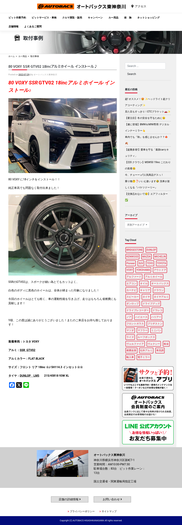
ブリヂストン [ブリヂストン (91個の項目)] (155, 323)
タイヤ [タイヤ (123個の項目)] (146, 296)
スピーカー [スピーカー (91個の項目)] (132, 296)
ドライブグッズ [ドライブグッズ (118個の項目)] (151, 303)
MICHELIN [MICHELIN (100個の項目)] (160, 256)
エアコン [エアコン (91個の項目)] (131, 283)
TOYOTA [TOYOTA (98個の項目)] (161, 263)
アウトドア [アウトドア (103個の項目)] (160, 269)
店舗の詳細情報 (70, 499)
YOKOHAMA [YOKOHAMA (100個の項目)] (143, 269)
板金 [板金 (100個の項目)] (166, 343)
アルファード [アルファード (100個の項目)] (133, 276)
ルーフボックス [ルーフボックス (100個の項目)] (146, 337)
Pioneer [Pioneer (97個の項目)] (130, 263)
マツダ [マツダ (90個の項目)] (130, 330)
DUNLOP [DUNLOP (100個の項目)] (151, 249)
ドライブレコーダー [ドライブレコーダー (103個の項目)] (137, 310)
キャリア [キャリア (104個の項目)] (145, 290)
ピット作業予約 (17, 17)
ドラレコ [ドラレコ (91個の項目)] (157, 310)
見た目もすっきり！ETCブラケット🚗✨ (147, 111)
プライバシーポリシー (82, 511)
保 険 (128, 17)
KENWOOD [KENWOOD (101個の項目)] (132, 256)
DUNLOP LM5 (29, 375)
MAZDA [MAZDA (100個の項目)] (146, 256)
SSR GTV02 (27, 350)
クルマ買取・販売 (72, 17)
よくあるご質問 (33, 26)
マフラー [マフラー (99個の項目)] (143, 330)
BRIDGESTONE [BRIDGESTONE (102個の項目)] (134, 249)
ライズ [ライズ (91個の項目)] (130, 337)
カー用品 (113, 17)
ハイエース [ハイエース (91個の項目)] (141, 317)
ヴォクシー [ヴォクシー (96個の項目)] (154, 343)
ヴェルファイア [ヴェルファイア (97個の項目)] (135, 343)
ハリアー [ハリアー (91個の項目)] (156, 317)
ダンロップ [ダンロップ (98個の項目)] (132, 303)
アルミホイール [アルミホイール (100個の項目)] (153, 276)
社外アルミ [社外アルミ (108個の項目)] (146, 350)
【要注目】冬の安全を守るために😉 (145, 118)
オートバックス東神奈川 (81, 9)
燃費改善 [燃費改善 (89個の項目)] (131, 350)
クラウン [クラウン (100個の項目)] (159, 290)
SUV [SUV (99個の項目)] (141, 263)
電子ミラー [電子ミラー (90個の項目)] (144, 357)
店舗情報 (13, 26)
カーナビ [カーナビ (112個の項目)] (131, 290)
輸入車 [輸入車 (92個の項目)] (130, 357)
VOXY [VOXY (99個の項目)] (129, 269)
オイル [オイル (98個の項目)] (144, 283)
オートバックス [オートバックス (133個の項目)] (160, 283)
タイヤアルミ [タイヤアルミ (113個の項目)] (161, 296)
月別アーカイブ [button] (136, 224)
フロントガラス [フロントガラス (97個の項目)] (135, 323)
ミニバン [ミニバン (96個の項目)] (156, 330)
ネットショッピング (148, 17)
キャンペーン (95, 17)
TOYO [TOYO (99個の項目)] (150, 263)
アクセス (140, 6)
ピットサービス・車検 (44, 17)
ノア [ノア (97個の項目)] (128, 317)
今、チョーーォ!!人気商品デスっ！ (144, 174)
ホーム (11, 56)
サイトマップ (109, 511)
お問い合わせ (112, 499)
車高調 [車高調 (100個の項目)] (160, 350)
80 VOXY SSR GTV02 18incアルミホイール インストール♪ (53, 66)
